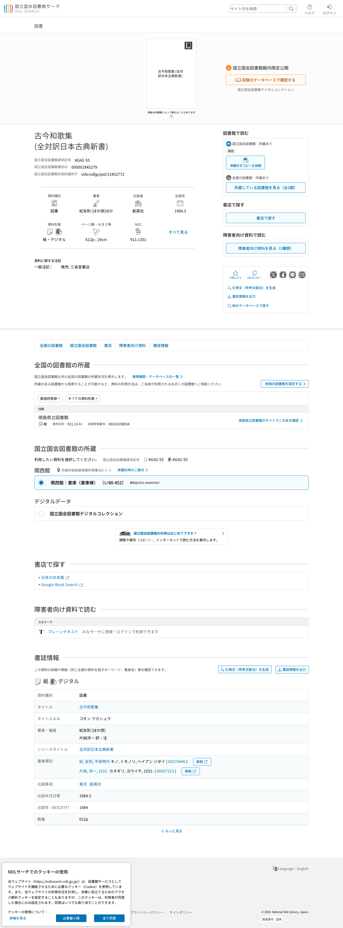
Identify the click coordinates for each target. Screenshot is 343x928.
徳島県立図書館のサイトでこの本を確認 (271, 420)
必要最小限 (71, 918)
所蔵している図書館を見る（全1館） (266, 187)
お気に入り (236, 274)
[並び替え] (50, 398)
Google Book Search (62, 584)
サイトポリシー (181, 912)
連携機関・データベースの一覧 (158, 376)
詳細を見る (18, 918)
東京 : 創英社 (90, 784)
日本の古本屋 (55, 577)
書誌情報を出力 (241, 296)
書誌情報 (160, 345)
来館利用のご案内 (133, 470)
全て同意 (109, 918)
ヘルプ (310, 9)
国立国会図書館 (83, 345)
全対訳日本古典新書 (96, 749)
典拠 (202, 761)
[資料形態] (83, 398)
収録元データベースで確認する (265, 80)
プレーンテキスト (63, 631)
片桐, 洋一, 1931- (93, 771)
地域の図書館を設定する (286, 384)
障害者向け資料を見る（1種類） (266, 248)
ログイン (329, 9)
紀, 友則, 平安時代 (94, 761)
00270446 (176, 761)
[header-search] (263, 9)
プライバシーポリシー (147, 912)
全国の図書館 (51, 345)
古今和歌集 (88, 707)
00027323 (165, 771)
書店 (108, 345)
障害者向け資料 (132, 345)
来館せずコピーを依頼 (245, 162)
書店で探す (265, 218)
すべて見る (178, 232)
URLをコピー (254, 274)
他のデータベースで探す (248, 305)
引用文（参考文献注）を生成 (251, 287)
